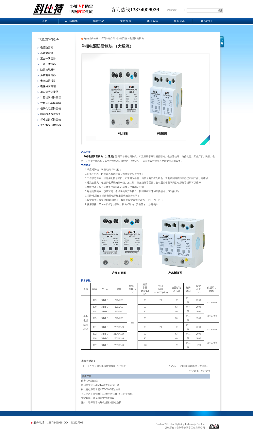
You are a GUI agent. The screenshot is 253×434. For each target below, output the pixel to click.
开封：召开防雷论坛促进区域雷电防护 (101, 402)
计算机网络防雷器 (50, 97)
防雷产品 (98, 21)
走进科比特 (72, 21)
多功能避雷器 (48, 75)
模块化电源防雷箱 (50, 108)
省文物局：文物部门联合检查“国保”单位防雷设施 (106, 393)
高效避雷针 (46, 53)
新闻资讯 (179, 21)
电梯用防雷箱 (48, 86)
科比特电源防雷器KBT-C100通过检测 (100, 389)
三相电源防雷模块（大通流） (193, 366)
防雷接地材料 (48, 69)
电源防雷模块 (48, 80)
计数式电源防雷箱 (50, 102)
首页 (45, 21)
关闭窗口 (205, 371)
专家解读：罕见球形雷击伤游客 (97, 398)
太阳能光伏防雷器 (50, 125)
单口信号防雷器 (49, 91)
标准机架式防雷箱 (50, 119)
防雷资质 (125, 21)
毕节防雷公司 (108, 38)
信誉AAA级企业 (89, 380)
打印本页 (194, 371)
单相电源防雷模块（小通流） (112, 366)
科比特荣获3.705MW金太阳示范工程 (100, 385)
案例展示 (152, 21)
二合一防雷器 (48, 64)
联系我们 (206, 21)
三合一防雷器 (48, 58)
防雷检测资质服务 (50, 114)
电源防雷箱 (46, 47)
